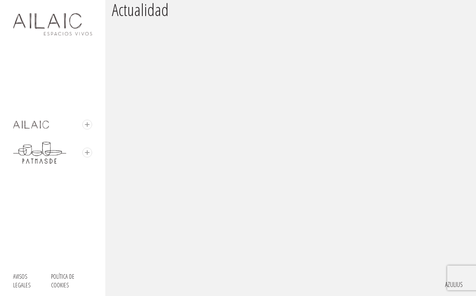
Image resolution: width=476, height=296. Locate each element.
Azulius (454, 284)
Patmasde (24, 146)
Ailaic (19, 125)
